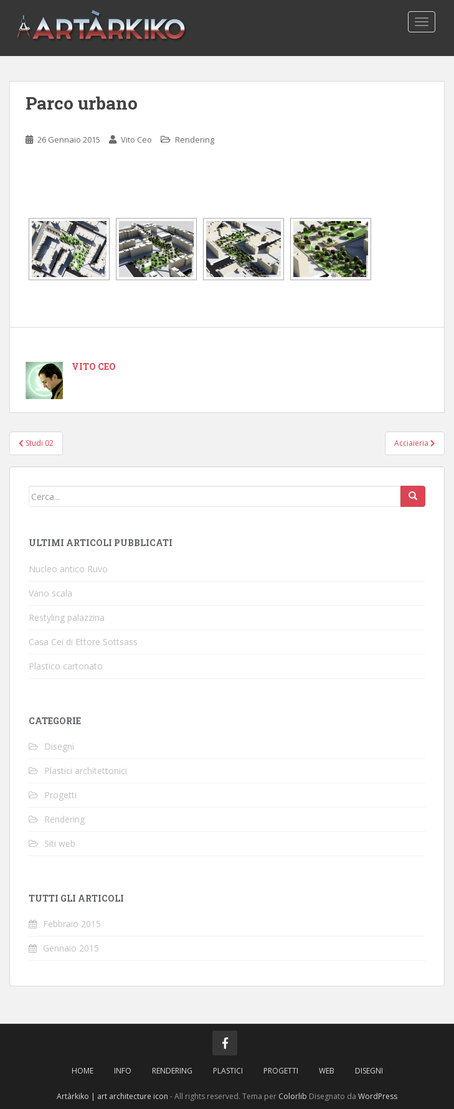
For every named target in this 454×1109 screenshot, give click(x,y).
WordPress (377, 1096)
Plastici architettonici (85, 770)
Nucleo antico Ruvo (68, 569)
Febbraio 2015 (72, 924)
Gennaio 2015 (71, 948)
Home (82, 1070)
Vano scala (50, 593)
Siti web (59, 843)
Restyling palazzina (67, 617)
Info (122, 1070)
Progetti (60, 795)
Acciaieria (414, 443)
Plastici (228, 1070)
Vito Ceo (136, 139)
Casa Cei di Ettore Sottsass (83, 642)
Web (326, 1070)
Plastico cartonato (66, 666)
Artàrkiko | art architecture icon (112, 1096)
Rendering (194, 139)
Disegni (59, 746)
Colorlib (292, 1096)
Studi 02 (36, 443)
